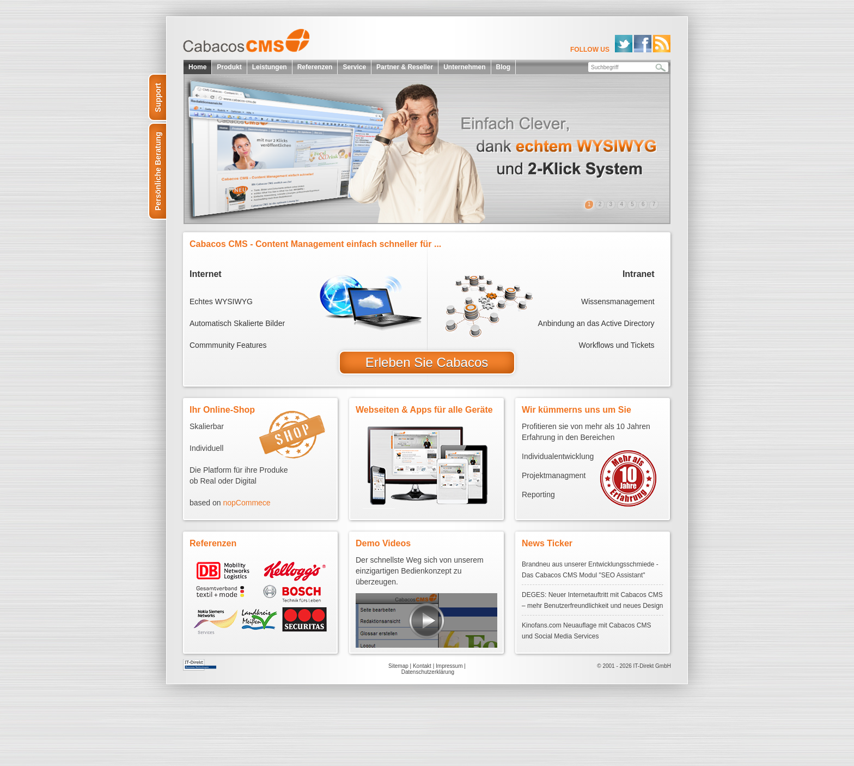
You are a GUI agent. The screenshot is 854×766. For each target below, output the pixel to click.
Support (158, 97)
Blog (503, 67)
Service (354, 67)
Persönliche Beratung (158, 171)
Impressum (449, 666)
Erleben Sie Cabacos (426, 362)
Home (197, 67)
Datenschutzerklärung (427, 672)
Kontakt (422, 666)
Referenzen (315, 67)
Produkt (229, 67)
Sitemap (398, 666)
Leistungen (269, 67)
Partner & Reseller (404, 67)
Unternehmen (464, 67)
